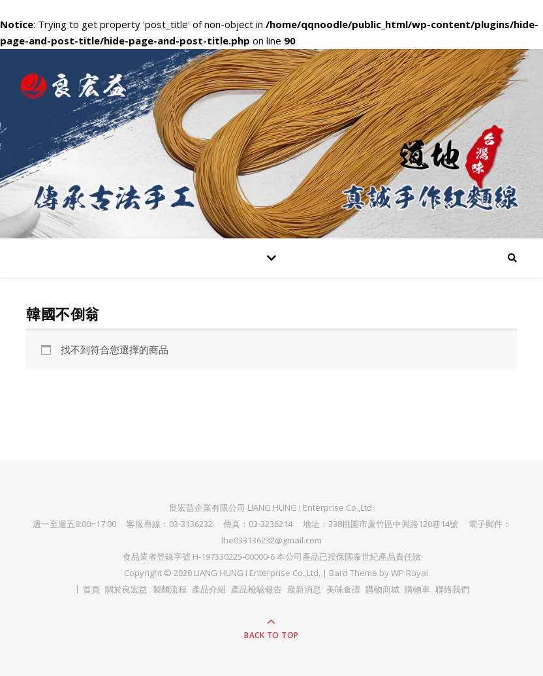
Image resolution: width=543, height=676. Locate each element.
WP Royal (409, 573)
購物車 (417, 589)
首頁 (91, 589)
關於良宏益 (126, 589)
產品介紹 (209, 589)
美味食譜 (343, 589)
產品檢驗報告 (256, 589)
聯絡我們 (452, 589)
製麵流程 (170, 589)
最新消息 (304, 589)
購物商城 (382, 589)
